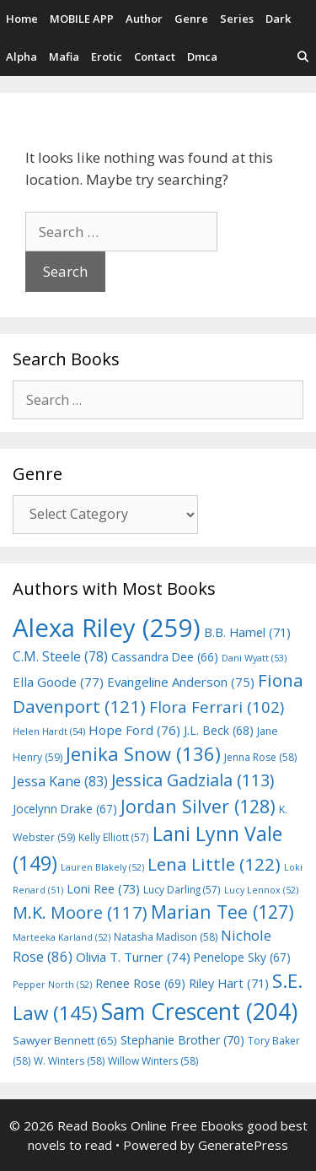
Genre (191, 18)
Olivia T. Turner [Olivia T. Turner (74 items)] (133, 956)
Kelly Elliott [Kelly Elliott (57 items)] (113, 837)
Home (22, 18)
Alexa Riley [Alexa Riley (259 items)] (107, 628)
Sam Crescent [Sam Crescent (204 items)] (199, 1011)
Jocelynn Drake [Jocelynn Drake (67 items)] (65, 809)
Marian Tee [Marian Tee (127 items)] (222, 911)
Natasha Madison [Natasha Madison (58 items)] (165, 937)
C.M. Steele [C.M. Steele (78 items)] (60, 656)
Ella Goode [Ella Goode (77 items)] (58, 681)
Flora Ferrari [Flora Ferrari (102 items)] (216, 706)
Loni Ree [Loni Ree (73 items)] (103, 888)
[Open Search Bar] (303, 57)
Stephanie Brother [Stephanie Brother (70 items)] (182, 1040)
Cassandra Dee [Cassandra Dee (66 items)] (164, 657)
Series (237, 18)
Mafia (64, 56)
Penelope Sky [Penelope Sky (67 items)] (242, 957)
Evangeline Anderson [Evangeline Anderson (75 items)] (180, 681)
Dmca (202, 56)
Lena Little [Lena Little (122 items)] (214, 864)
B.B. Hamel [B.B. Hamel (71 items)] (247, 632)
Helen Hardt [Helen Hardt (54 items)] (49, 731)
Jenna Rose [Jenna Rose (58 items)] (260, 757)
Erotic (106, 56)
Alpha (21, 56)
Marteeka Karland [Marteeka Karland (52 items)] (61, 937)
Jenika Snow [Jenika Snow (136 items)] (143, 753)
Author (144, 18)
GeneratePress (243, 1144)
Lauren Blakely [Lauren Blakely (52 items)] (102, 867)
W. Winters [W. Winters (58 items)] (69, 1061)
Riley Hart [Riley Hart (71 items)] (229, 983)
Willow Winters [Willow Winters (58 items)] (153, 1061)
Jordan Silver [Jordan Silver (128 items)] (198, 806)
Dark (278, 18)
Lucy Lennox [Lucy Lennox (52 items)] (261, 890)
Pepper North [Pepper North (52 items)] (52, 984)
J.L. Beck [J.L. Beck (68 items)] (219, 730)
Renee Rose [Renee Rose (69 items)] (140, 983)
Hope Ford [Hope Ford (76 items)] (134, 729)
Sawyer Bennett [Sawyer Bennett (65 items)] (65, 1040)
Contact (154, 56)
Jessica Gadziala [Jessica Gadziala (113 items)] (192, 780)
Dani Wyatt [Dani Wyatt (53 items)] (254, 657)
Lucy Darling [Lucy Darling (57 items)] (182, 889)
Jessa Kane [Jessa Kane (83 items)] (60, 781)
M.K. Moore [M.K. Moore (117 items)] (80, 912)
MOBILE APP (82, 18)
